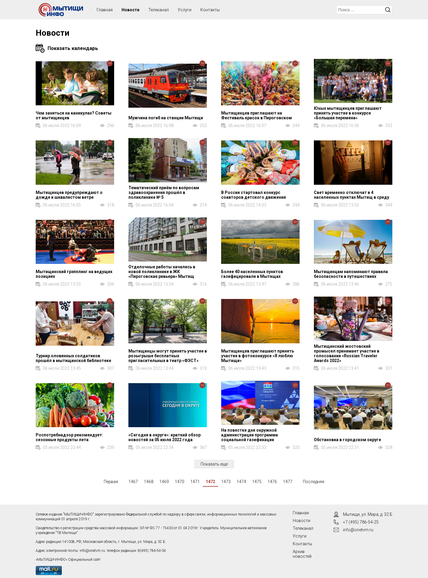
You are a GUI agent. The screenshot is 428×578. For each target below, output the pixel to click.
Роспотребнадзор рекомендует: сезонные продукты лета (69, 437)
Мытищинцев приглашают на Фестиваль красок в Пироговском (256, 115)
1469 (164, 481)
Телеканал (158, 9)
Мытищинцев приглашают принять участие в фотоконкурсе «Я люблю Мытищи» (257, 356)
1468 (148, 481)
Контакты (210, 9)
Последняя (313, 481)
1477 (287, 481)
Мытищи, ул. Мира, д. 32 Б (367, 514)
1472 (210, 481)
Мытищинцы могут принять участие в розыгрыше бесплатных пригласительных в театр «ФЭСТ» (167, 356)
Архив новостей (302, 554)
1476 (272, 481)
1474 (241, 481)
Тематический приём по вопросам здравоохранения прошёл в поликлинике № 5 (163, 192)
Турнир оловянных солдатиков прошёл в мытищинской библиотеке (73, 358)
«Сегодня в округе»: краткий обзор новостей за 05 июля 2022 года (164, 437)
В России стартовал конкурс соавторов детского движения (253, 195)
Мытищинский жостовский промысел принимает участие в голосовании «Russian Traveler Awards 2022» (346, 353)
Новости (130, 9)
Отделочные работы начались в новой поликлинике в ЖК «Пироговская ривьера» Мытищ (161, 271)
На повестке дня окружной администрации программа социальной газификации (249, 435)
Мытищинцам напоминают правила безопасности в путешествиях (351, 274)
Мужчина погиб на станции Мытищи (165, 117)
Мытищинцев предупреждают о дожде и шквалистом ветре (69, 195)
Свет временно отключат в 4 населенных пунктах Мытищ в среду (351, 195)
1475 (257, 481)
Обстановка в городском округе (347, 439)
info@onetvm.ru (92, 551)
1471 (195, 481)
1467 (133, 481)
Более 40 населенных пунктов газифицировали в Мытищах (252, 274)
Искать (387, 9)
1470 (179, 481)
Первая (111, 481)
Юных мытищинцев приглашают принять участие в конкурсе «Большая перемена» (348, 113)
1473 (226, 481)
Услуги (184, 9)
